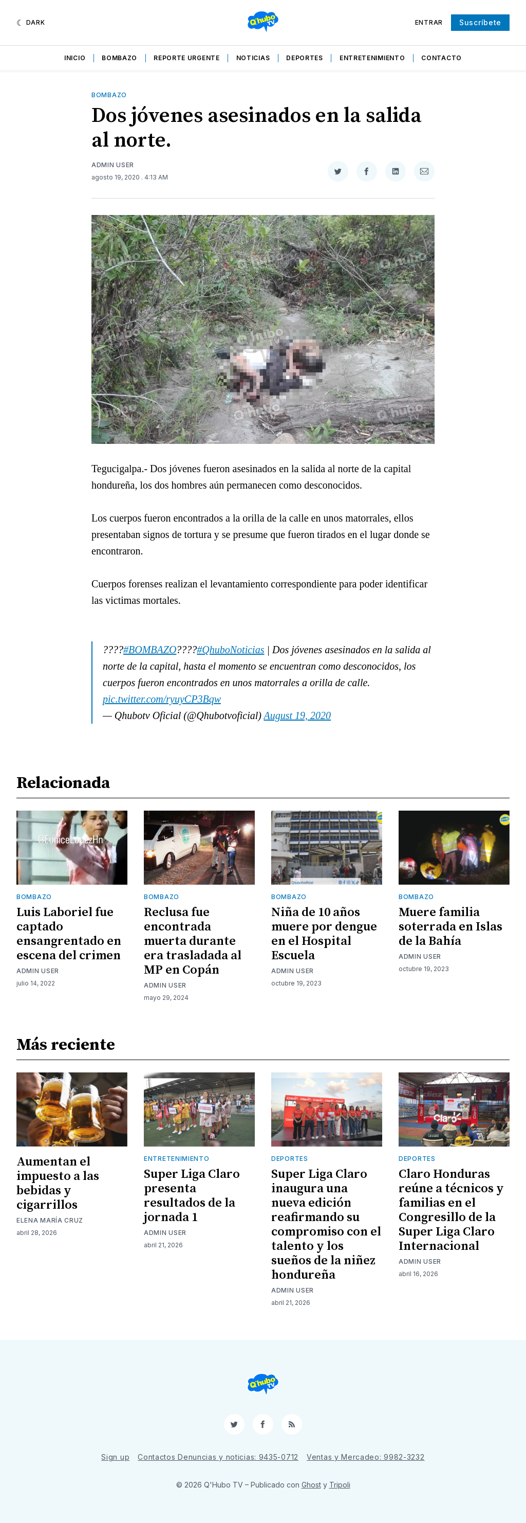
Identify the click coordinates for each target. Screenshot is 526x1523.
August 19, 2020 (297, 715)
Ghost (311, 1484)
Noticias (253, 58)
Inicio (74, 58)
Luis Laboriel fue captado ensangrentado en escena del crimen (68, 934)
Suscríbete (480, 22)
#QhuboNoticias (230, 649)
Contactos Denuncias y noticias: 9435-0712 (218, 1457)
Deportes (304, 58)
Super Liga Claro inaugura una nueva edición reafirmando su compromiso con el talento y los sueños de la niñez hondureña (326, 1225)
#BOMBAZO (149, 649)
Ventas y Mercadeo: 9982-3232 (366, 1457)
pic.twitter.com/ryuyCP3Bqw (162, 699)
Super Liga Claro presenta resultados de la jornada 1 (192, 1196)
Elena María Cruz (49, 1220)
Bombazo (119, 58)
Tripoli (339, 1484)
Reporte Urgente (187, 58)
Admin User (112, 165)
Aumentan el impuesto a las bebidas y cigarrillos (57, 1183)
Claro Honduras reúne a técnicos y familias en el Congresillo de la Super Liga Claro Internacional (451, 1210)
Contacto (441, 58)
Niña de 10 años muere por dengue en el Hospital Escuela (324, 934)
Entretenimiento (372, 58)
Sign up (115, 1457)
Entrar (429, 22)
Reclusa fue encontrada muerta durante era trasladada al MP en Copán (192, 941)
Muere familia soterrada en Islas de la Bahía (450, 927)
